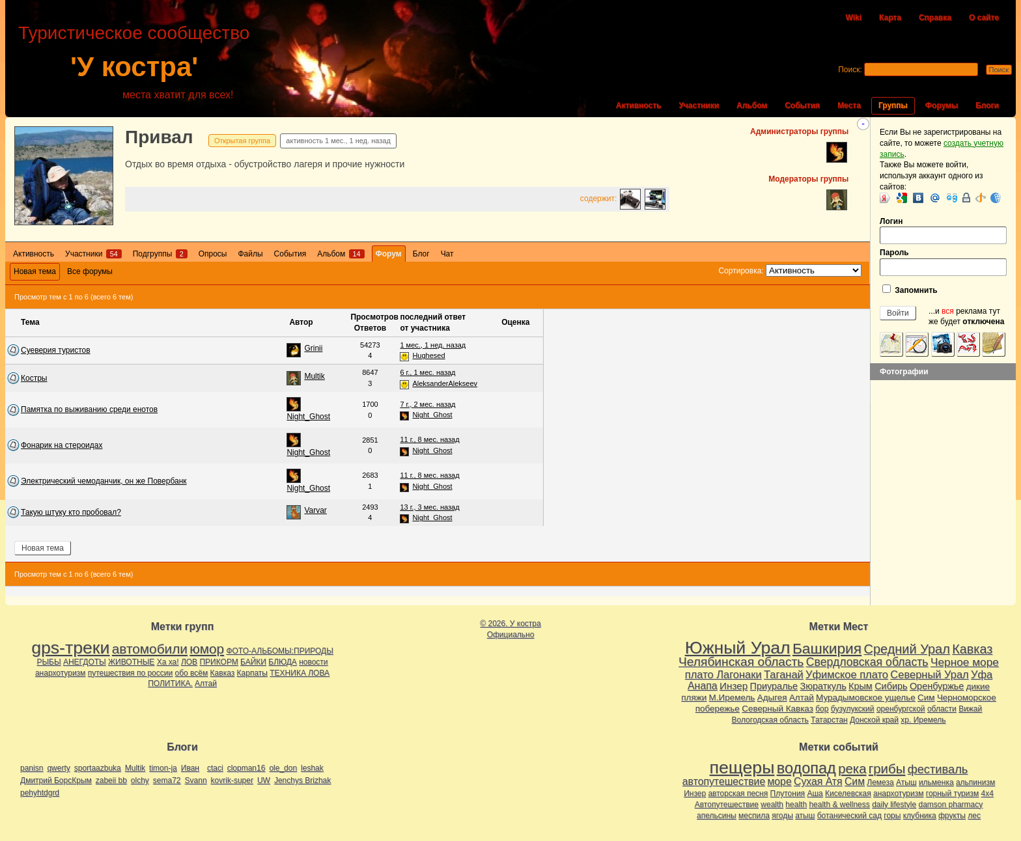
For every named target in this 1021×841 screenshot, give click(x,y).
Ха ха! (168, 662)
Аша (814, 793)
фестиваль (938, 769)
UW (263, 780)
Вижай (970, 708)
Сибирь (890, 686)
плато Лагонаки (723, 674)
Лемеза (880, 782)
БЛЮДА (282, 662)
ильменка (936, 782)
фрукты (952, 815)
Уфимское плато (846, 674)
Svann (196, 780)
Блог (421, 253)
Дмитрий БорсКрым (56, 780)
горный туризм (952, 793)
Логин (943, 231)
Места (849, 105)
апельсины (716, 815)
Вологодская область (770, 719)
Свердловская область (867, 662)
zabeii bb (111, 780)
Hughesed (428, 355)
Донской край (874, 719)
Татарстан (829, 719)
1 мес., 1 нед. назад (433, 345)
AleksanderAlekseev (444, 383)
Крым (860, 686)
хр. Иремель (923, 719)
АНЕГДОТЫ (84, 662)
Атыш (906, 782)
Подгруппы (160, 253)
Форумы (941, 105)
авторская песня (738, 793)
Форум (389, 253)
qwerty (58, 768)
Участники (698, 105)
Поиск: (850, 69)
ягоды (782, 815)
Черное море (964, 662)
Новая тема (35, 271)
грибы (887, 769)
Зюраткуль (823, 686)
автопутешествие (723, 781)
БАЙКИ (253, 662)
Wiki (853, 17)
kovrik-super (232, 780)
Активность (639, 105)
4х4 (987, 793)
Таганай (784, 674)
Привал (159, 137)
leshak (312, 768)
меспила (754, 815)
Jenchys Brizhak (302, 780)
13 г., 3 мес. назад (429, 507)
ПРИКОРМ (218, 662)
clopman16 (246, 768)
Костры (34, 378)
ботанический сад (849, 815)
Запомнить (910, 289)
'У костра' (134, 66)
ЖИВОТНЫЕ (131, 662)
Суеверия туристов (56, 350)
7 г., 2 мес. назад (427, 404)
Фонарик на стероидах (61, 445)
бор (821, 708)
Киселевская (848, 793)
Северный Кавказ (777, 708)
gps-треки (70, 647)
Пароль (943, 262)
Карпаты (252, 673)
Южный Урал (737, 647)
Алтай (206, 683)
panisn (31, 768)
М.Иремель (732, 697)
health (796, 804)
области (942, 708)
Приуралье (774, 686)
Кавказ (222, 673)
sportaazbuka (97, 768)
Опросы (213, 253)
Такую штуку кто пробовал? (71, 512)
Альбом (751, 105)
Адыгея (772, 697)
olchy (140, 780)
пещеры (742, 767)
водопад (806, 768)
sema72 (167, 780)
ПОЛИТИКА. (170, 683)
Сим (925, 697)
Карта (890, 17)
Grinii (313, 348)
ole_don (283, 768)
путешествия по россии (130, 673)
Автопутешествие (727, 804)
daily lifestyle (894, 804)
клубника (919, 815)
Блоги (987, 105)
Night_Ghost (308, 416)
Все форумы (90, 271)
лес (974, 815)
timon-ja (163, 768)
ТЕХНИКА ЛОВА (299, 673)
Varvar (315, 510)
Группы (893, 105)
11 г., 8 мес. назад (429, 439)
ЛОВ (189, 662)
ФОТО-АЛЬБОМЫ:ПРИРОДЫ (279, 650)
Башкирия (826, 648)
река (852, 769)
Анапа (703, 685)
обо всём (191, 673)
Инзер (734, 685)
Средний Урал (906, 649)
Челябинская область (741, 662)
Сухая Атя (818, 781)
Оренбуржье (937, 686)
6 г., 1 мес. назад (427, 372)
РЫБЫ (48, 662)
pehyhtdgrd (39, 792)
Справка (935, 17)
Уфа (981, 674)
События (802, 105)
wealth (772, 804)
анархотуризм (60, 673)
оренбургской (900, 708)
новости (313, 662)
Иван (190, 768)
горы (892, 815)
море (780, 781)
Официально (511, 634)
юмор (206, 648)
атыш (805, 815)
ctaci (215, 768)
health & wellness (839, 804)
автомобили (150, 648)
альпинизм (975, 782)
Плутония (787, 793)
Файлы (250, 253)
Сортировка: (740, 270)
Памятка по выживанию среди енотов (89, 409)
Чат (447, 253)
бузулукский (852, 708)
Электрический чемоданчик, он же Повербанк (104, 481)
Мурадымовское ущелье (866, 697)
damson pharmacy (951, 804)
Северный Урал (929, 674)
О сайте (984, 17)
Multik (314, 376)
